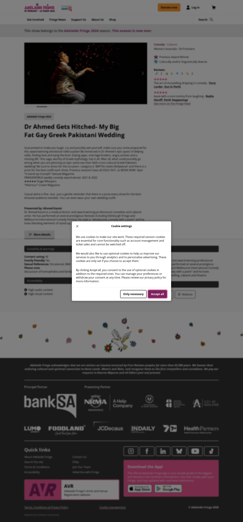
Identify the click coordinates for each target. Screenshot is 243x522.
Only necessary (133, 294)
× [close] (77, 226)
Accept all (157, 294)
